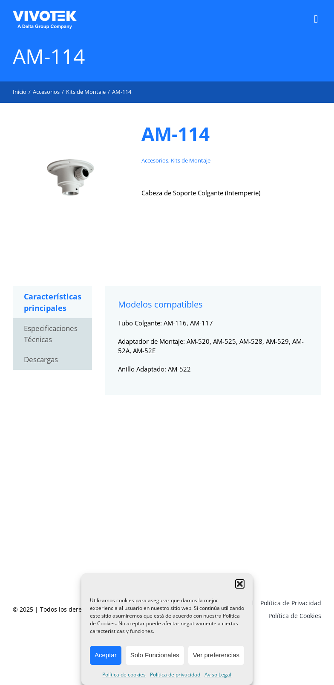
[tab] (52, 302)
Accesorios (154, 160)
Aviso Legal (217, 674)
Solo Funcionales (154, 655)
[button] (240, 584)
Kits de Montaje (190, 160)
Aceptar (106, 655)
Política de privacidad (175, 674)
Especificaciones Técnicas (51, 333)
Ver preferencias (216, 655)
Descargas (41, 359)
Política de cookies (124, 674)
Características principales (52, 302)
